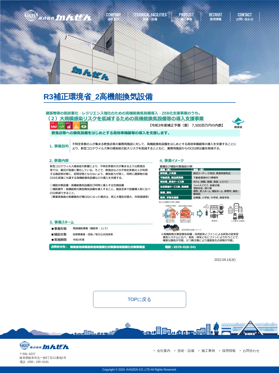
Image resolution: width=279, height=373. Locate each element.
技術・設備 (150, 16)
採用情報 (215, 16)
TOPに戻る (139, 299)
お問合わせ (251, 351)
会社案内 (113, 16)
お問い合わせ (245, 16)
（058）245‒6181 (37, 362)
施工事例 (186, 16)
